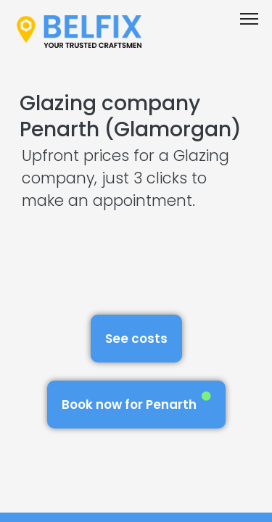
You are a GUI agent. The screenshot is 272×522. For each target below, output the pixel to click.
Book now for (136, 402)
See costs (136, 338)
